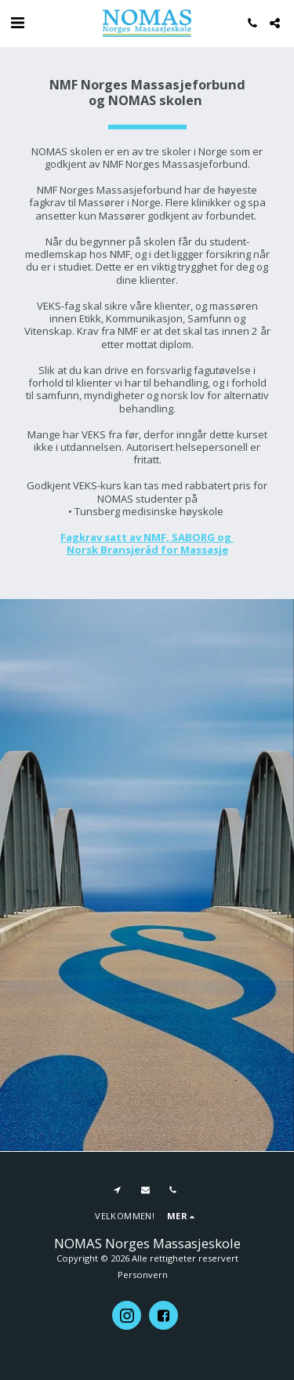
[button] (17, 22)
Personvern (143, 1274)
